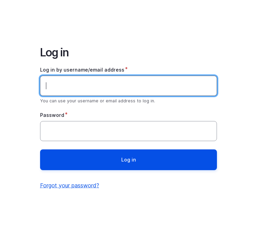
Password (52, 115)
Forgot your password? (69, 185)
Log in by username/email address (82, 70)
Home (128, 18)
